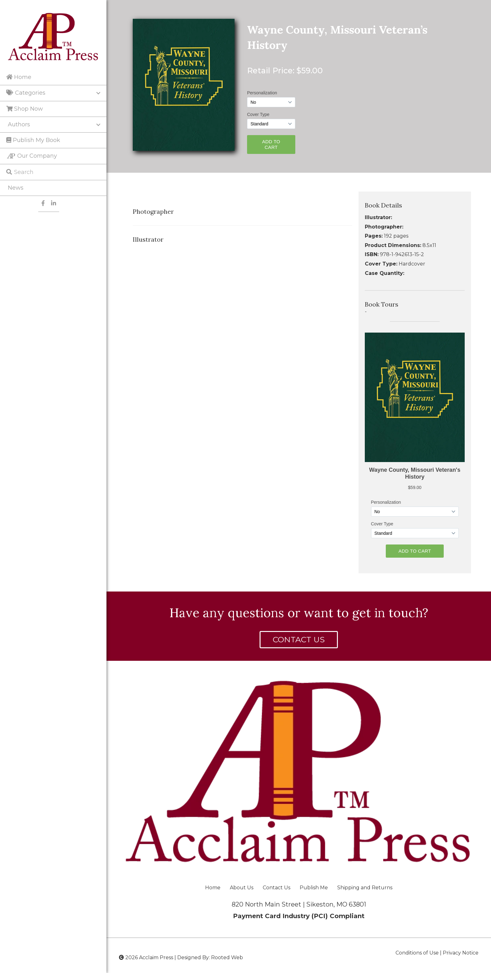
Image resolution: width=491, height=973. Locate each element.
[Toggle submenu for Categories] (98, 93)
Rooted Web (227, 957)
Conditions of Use (417, 953)
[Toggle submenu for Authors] (98, 124)
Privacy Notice (460, 953)
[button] (299, 639)
